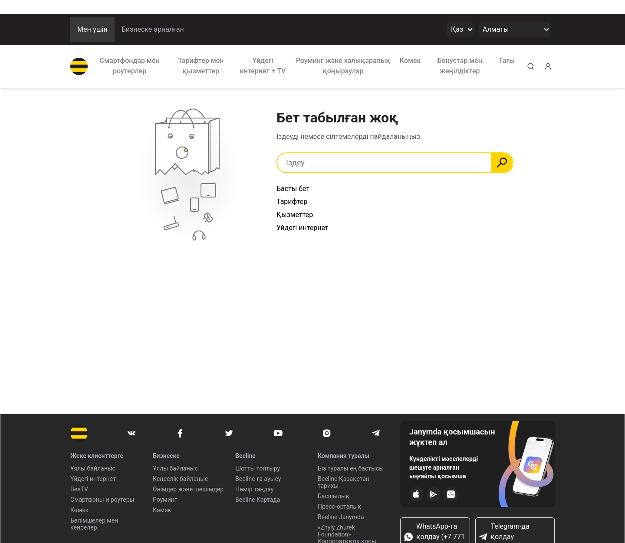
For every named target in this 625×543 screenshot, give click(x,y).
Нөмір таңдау (254, 489)
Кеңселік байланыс (180, 478)
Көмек (410, 60)
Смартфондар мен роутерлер (130, 65)
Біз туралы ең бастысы (351, 468)
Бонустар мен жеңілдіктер (460, 65)
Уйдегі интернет (302, 228)
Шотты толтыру (257, 468)
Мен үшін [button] (92, 29)
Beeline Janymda (341, 516)
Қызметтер (294, 215)
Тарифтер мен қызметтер (201, 65)
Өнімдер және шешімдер (188, 489)
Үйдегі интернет (93, 478)
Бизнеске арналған (153, 29)
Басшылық (333, 496)
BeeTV (79, 489)
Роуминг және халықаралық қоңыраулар (343, 65)
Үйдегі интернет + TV (263, 65)
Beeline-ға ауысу (258, 478)
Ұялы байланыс (92, 468)
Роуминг (165, 499)
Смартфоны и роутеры (102, 499)
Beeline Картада (257, 499)
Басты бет (292, 188)
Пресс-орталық (340, 506)
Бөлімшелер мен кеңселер (94, 524)
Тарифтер (291, 201)
